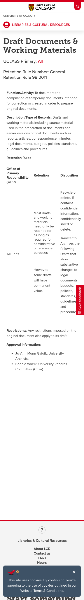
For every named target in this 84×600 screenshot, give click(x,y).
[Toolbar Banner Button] (77, 5)
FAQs (42, 558)
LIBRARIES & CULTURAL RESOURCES (41, 25)
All (40, 61)
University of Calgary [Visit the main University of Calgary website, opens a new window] (19, 15)
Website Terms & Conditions (41, 591)
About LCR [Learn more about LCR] (42, 549)
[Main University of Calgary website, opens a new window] (42, 8)
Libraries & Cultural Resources (42, 541)
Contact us (42, 553)
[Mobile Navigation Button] (6, 25)
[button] (74, 572)
